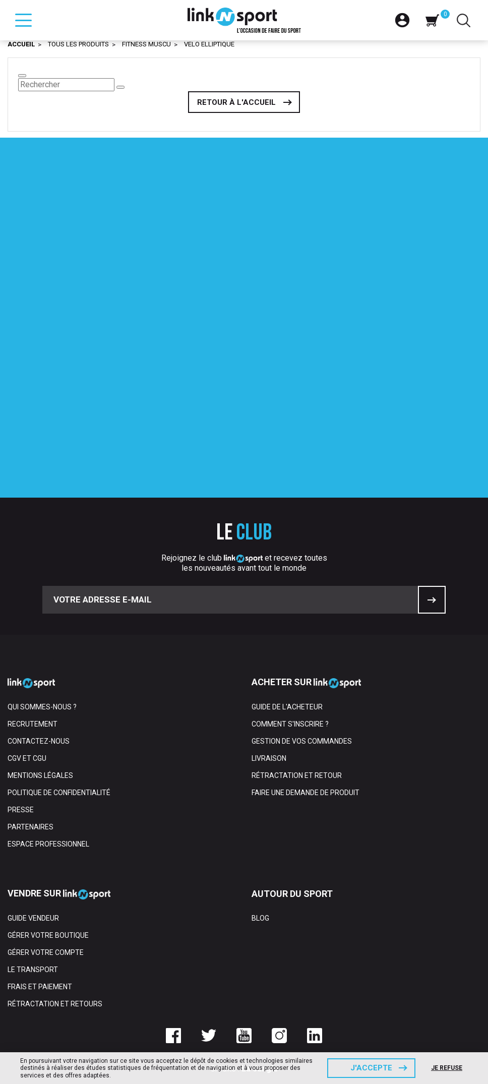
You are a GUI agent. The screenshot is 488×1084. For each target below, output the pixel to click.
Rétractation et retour (297, 775)
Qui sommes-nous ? (42, 707)
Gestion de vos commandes (302, 741)
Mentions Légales (40, 775)
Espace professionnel (48, 844)
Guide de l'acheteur (287, 707)
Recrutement (32, 724)
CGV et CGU (27, 758)
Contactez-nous (39, 741)
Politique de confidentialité (59, 793)
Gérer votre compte (46, 952)
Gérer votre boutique (48, 935)
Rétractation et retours (55, 1004)
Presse (21, 810)
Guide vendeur (33, 918)
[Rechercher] (66, 84)
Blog (260, 918)
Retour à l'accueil (236, 102)
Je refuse (446, 1067)
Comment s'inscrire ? (290, 724)
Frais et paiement (40, 987)
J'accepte (371, 1067)
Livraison (269, 758)
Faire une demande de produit (305, 793)
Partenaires (30, 827)
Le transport (33, 970)
